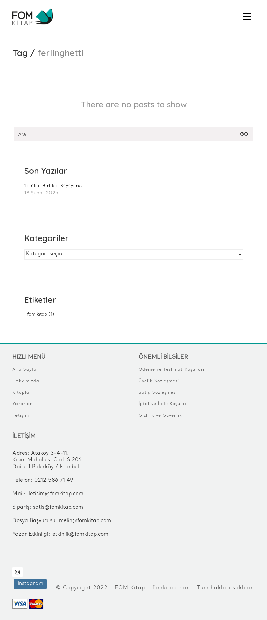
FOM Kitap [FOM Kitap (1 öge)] (40, 314)
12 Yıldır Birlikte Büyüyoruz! (54, 186)
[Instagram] (17, 572)
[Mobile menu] (247, 16)
